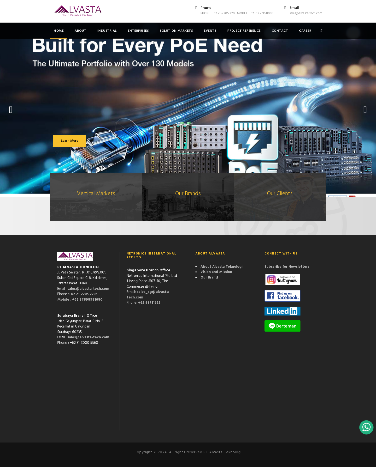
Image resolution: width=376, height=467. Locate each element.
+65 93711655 (149, 303)
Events (210, 31)
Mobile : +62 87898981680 (79, 300)
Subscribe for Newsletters (286, 267)
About (80, 31)
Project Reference (244, 31)
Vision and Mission (216, 272)
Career (305, 31)
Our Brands (188, 193)
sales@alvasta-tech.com (88, 289)
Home (59, 31)
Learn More (69, 141)
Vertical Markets (96, 193)
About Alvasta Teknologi (221, 267)
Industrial (107, 31)
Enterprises (138, 31)
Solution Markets (176, 31)
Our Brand (209, 277)
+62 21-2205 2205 (83, 294)
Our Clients (280, 193)
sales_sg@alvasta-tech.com (148, 295)
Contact (280, 31)
